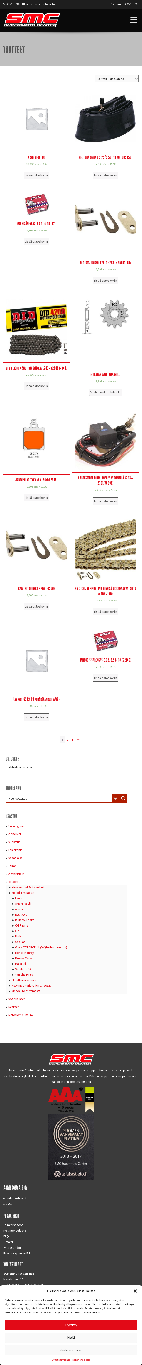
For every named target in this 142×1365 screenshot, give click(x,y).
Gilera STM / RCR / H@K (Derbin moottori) (41, 947)
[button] (135, 1291)
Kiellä (71, 1337)
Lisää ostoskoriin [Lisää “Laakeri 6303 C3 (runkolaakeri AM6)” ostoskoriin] (36, 717)
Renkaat (13, 1007)
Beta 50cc (21, 915)
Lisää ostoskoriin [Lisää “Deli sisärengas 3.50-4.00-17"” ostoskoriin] (36, 241)
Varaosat (14, 882)
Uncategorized (17, 826)
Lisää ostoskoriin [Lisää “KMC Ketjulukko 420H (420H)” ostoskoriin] (36, 606)
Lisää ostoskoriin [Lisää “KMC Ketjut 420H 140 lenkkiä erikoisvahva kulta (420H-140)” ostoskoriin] (105, 612)
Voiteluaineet (16, 999)
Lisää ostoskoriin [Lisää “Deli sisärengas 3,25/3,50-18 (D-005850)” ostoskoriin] (105, 175)
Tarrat (12, 866)
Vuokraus (14, 842)
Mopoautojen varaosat (26, 991)
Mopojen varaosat (23, 893)
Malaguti (20, 964)
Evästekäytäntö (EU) (17, 1253)
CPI (17, 931)
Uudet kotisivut (16, 1198)
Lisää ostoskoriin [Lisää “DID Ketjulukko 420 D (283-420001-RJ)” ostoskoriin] (105, 281)
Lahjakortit (15, 850)
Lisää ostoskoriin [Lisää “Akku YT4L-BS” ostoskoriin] (36, 175)
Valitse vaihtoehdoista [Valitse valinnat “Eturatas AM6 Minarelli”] (105, 392)
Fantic (19, 898)
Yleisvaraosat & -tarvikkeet (28, 887)
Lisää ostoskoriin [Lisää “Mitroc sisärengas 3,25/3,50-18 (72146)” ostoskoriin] (105, 678)
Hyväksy (71, 1325)
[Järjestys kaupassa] (117, 78)
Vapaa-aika (15, 858)
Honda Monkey (24, 953)
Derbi (18, 936)
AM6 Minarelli (23, 904)
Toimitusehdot (13, 1225)
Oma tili (8, 1242)
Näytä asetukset (71, 1350)
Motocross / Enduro (20, 1015)
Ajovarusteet (16, 874)
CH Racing (21, 925)
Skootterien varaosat (24, 980)
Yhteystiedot (12, 1248)
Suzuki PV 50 (23, 969)
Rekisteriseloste (81, 1359)
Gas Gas (20, 942)
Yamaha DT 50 (24, 975)
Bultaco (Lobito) (25, 920)
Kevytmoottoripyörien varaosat (31, 986)
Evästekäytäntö (61, 1359)
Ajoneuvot (14, 834)
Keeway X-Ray (23, 958)
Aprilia (19, 909)
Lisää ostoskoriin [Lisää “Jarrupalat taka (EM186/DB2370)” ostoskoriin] (36, 498)
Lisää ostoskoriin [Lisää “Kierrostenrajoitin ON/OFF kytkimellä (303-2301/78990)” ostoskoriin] (105, 501)
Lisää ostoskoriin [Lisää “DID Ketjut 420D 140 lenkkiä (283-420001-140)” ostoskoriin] (36, 386)
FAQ (6, 1236)
